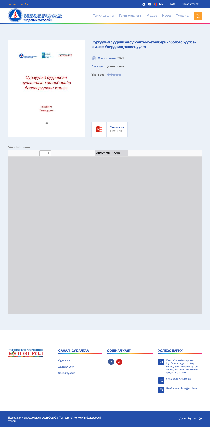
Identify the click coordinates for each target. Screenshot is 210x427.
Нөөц (166, 15)
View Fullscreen (19, 147)
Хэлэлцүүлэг (66, 366)
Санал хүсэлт (190, 4)
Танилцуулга (103, 15)
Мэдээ (151, 15)
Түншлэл (183, 15)
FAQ (172, 4)
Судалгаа (64, 360)
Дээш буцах (190, 418)
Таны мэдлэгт (130, 15)
